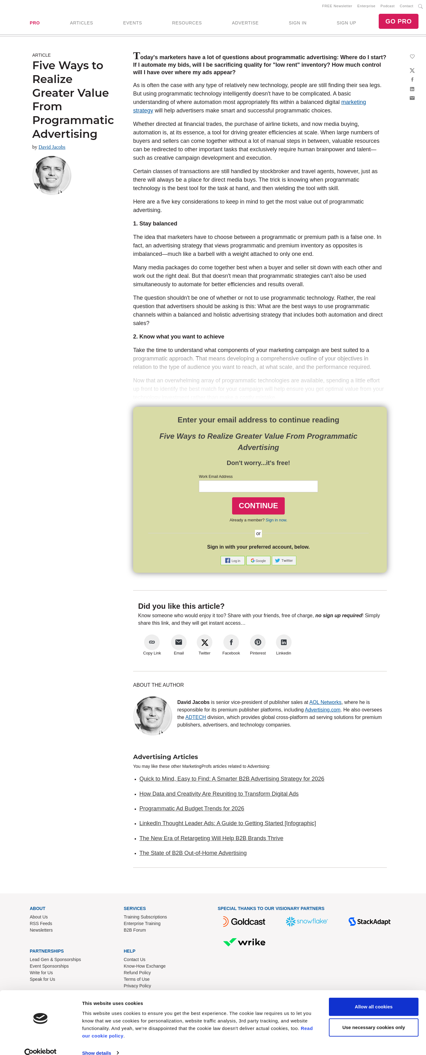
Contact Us (134, 960)
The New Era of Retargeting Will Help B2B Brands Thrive (211, 839)
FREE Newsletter (337, 6)
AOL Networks (325, 703)
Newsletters (41, 931)
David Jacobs (52, 148)
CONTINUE (258, 507)
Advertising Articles (165, 758)
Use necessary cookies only (373, 1017)
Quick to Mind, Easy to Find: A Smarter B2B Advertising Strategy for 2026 (231, 780)
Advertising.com (322, 711)
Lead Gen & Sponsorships (55, 960)
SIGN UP (346, 23)
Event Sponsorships (49, 967)
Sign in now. (276, 521)
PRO (35, 23)
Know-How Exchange (145, 967)
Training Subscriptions (145, 918)
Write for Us (41, 973)
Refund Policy (137, 973)
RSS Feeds (41, 924)
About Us (39, 918)
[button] (233, 561)
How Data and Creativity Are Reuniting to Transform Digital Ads (219, 795)
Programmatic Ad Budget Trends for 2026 (191, 810)
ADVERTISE (245, 23)
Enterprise (366, 6)
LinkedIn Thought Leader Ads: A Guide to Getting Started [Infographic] (227, 824)
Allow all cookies (374, 996)
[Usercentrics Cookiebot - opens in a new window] (40, 1042)
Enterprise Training (142, 924)
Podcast (388, 6)
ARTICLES (81, 23)
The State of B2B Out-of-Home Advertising (193, 854)
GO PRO (398, 21)
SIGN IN (298, 23)
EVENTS (132, 23)
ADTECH (195, 718)
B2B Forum (135, 931)
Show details (96, 1042)
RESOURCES (187, 23)
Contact (406, 6)
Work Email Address (216, 478)
